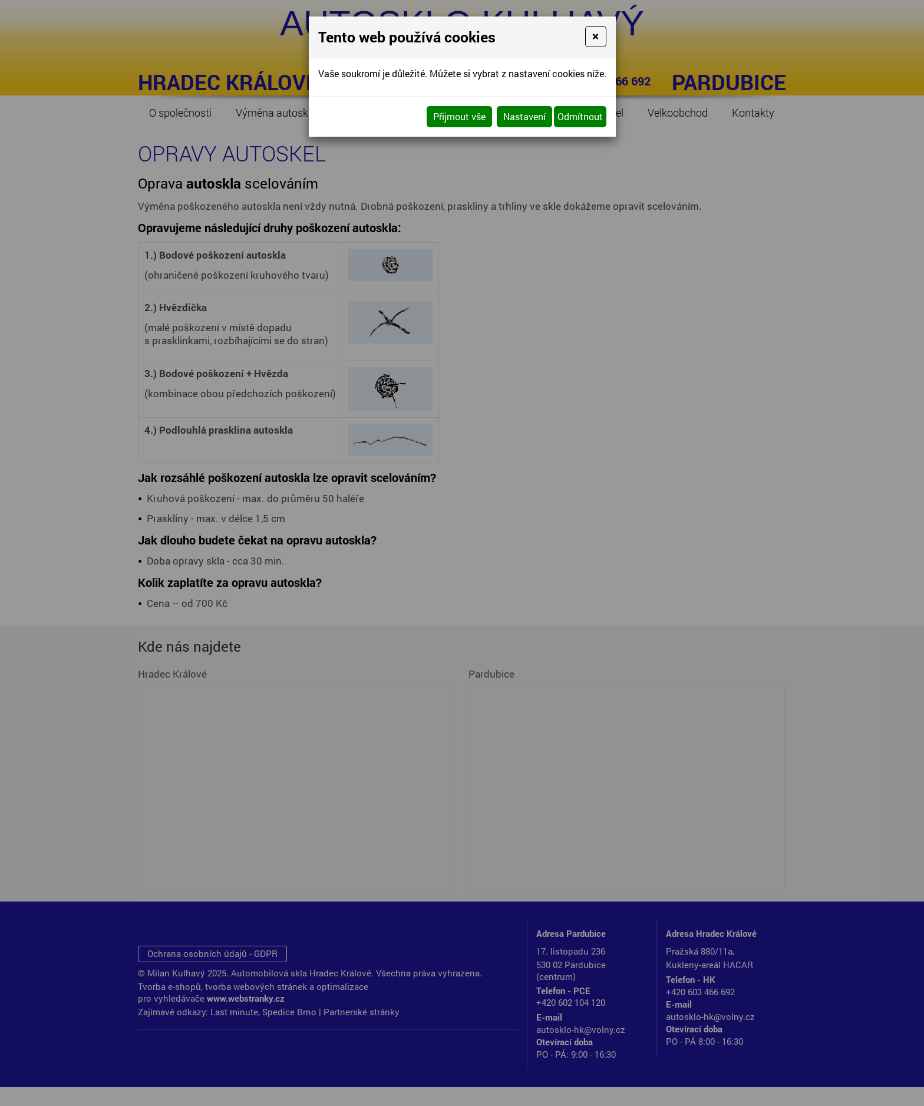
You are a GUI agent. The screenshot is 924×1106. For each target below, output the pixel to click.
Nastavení (524, 116)
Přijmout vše (459, 116)
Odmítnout (580, 116)
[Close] (595, 36)
